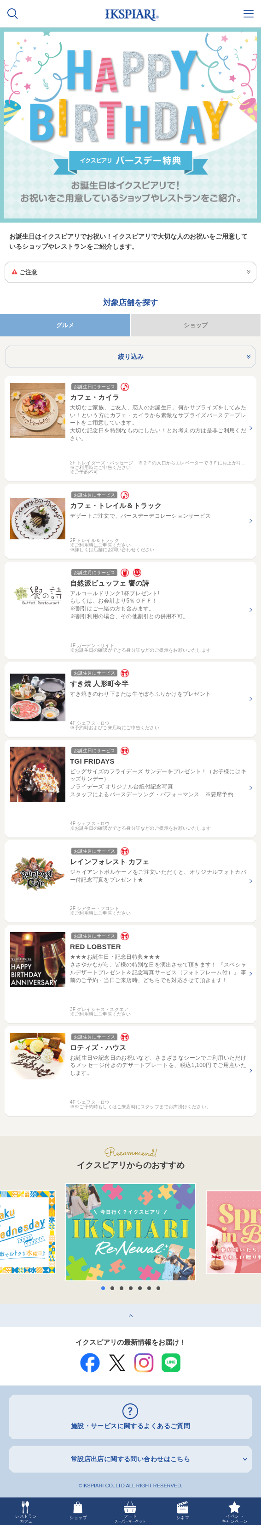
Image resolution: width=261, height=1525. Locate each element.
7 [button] (158, 1288)
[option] (130, 1232)
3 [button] (121, 1288)
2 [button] (112, 1288)
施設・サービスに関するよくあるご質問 (131, 1426)
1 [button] (103, 1288)
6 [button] (149, 1288)
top (4, 1307)
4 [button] (130, 1288)
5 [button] (140, 1288)
